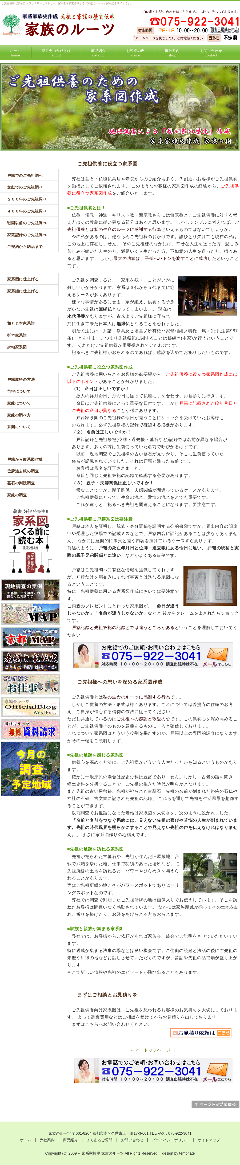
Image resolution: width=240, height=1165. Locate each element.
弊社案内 (172, 53)
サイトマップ (209, 1140)
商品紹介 (98, 53)
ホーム (15, 53)
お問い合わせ (211, 53)
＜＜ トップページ (150, 1050)
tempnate (187, 1153)
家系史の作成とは (56, 53)
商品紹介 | (74, 1140)
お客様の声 (135, 53)
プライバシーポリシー (170, 1140)
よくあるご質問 (99, 1140)
